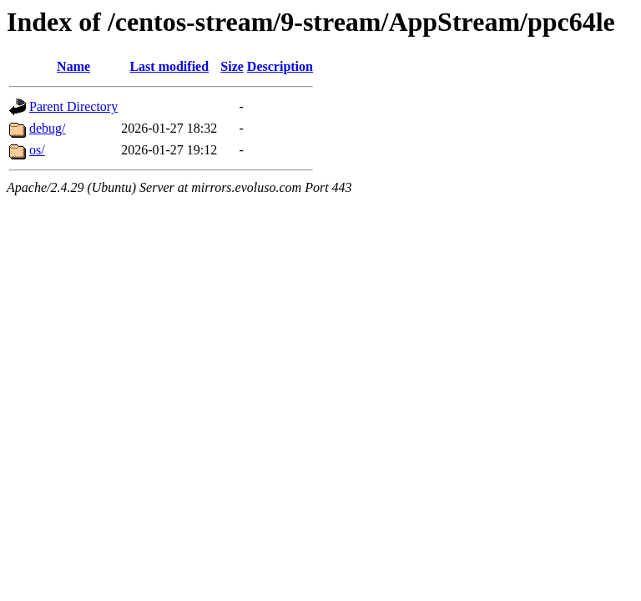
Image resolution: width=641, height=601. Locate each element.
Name (73, 66)
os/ (37, 150)
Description (280, 66)
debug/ (47, 128)
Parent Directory (73, 106)
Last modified (169, 66)
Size (232, 66)
